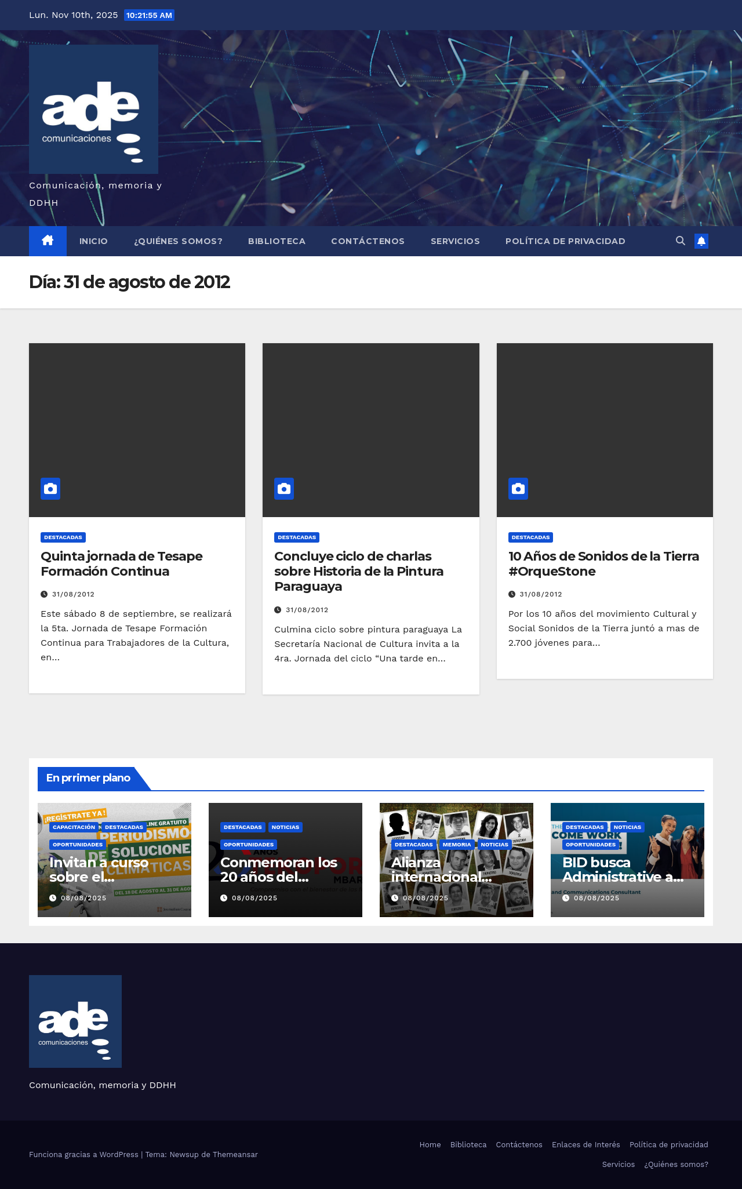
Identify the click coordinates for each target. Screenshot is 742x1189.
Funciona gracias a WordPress (85, 1154)
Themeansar (235, 1154)
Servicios (456, 241)
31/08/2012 (73, 594)
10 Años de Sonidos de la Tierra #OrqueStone (603, 563)
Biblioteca (276, 241)
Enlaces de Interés (586, 1144)
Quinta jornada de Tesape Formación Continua (121, 563)
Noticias (285, 827)
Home (430, 1144)
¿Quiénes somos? (178, 241)
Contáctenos (368, 241)
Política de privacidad (565, 241)
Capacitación (74, 827)
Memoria (457, 844)
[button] (680, 240)
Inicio (93, 241)
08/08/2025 (84, 898)
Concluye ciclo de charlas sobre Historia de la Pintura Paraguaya (358, 571)
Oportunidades (78, 844)
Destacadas (63, 537)
